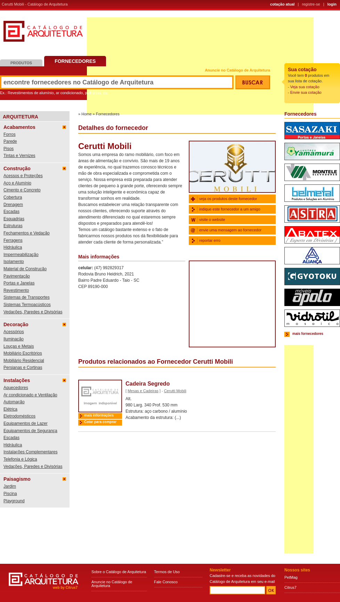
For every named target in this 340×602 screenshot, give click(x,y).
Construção (17, 168)
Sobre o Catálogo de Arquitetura (118, 572)
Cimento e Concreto (22, 190)
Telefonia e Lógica (20, 459)
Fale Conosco (166, 582)
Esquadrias (13, 218)
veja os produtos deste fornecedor (228, 199)
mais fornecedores (307, 334)
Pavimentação (16, 276)
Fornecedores (75, 61)
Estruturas (13, 225)
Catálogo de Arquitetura (43, 34)
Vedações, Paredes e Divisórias (32, 312)
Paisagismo (17, 479)
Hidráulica (12, 247)
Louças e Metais (18, 346)
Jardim (9, 486)
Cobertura (12, 197)
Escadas (11, 211)
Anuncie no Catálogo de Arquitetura (237, 70)
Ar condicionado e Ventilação (30, 395)
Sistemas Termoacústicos (27, 304)
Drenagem (13, 204)
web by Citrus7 (65, 587)
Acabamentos (19, 127)
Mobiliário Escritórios (22, 353)
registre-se (311, 4)
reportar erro (209, 240)
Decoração (16, 324)
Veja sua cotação (304, 87)
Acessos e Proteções (23, 175)
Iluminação (13, 339)
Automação (14, 401)
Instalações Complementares (30, 452)
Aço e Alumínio (17, 183)
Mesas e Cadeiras (143, 391)
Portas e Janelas (18, 283)
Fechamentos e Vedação (26, 233)
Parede (10, 141)
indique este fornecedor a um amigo (229, 209)
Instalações (16, 380)
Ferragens (13, 240)
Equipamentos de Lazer (25, 423)
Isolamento (13, 261)
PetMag (291, 577)
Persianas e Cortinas (22, 367)
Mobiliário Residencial (23, 360)
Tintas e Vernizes (19, 155)
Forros (9, 134)
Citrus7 (290, 587)
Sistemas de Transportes (26, 297)
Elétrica (10, 409)
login (332, 4)
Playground (14, 500)
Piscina (10, 493)
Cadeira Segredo (148, 384)
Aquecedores (15, 387)
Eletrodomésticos (19, 416)
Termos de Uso (167, 572)
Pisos (8, 148)
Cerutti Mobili (175, 391)
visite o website (212, 219)
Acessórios (13, 331)
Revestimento (16, 290)
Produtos (21, 63)
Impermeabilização (21, 254)
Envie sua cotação (306, 92)
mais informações (99, 415)
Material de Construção (25, 268)
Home (86, 114)
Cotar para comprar (100, 422)
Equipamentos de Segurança (30, 430)
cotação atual (282, 4)
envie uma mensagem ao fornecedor (230, 230)
